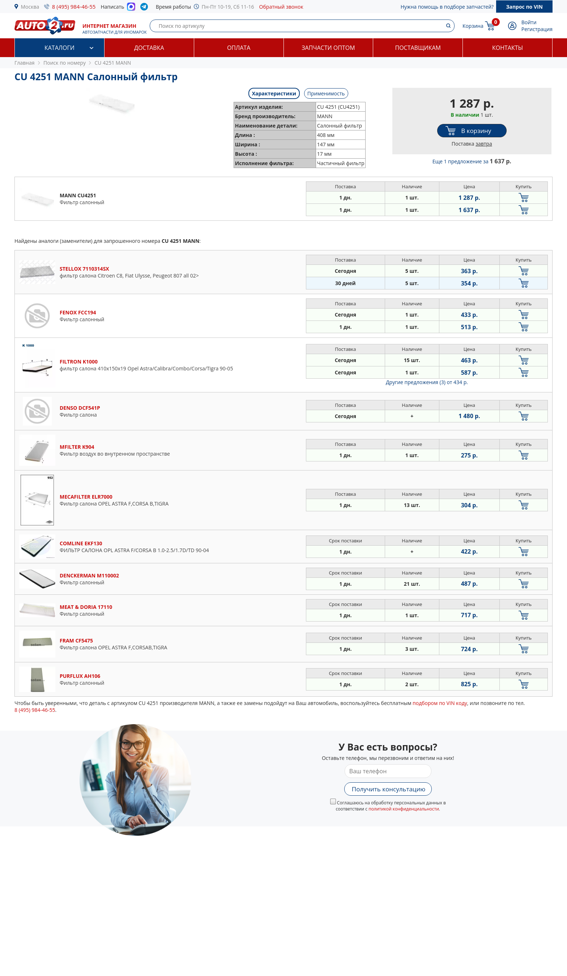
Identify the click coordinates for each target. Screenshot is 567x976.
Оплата (238, 48)
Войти (529, 22)
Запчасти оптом (328, 48)
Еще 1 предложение (471, 161)
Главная (24, 62)
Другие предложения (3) (427, 382)
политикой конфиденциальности (403, 809)
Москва (30, 6)
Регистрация (537, 29)
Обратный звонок (281, 6)
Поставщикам (418, 48)
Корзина (472, 25)
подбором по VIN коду (440, 703)
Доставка (149, 48)
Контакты (507, 48)
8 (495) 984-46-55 (74, 6)
